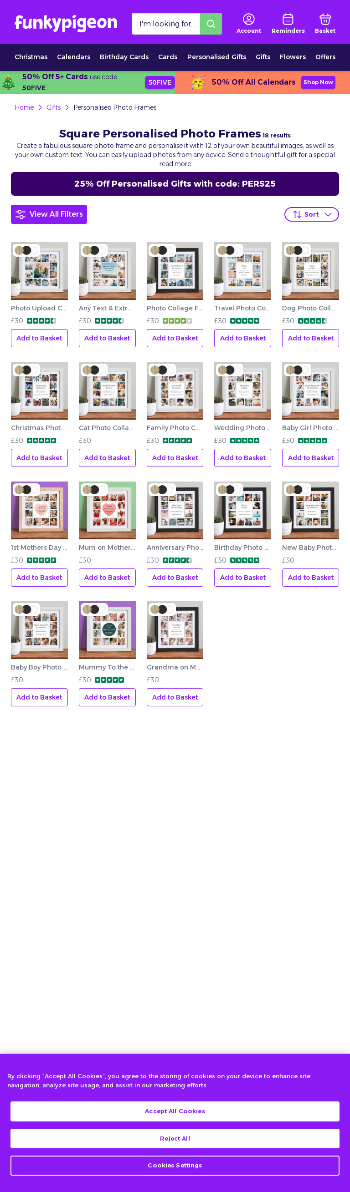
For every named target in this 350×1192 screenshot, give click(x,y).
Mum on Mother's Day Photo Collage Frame (107, 547)
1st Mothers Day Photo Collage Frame (39, 547)
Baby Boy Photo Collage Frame (39, 667)
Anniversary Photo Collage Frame (175, 547)
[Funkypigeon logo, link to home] (66, 24)
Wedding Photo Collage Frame (242, 428)
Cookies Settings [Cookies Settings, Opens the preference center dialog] (175, 1173)
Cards (167, 57)
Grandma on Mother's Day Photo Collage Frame (175, 667)
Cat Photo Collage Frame (107, 428)
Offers (325, 57)
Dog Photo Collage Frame (310, 308)
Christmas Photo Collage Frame (39, 428)
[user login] (249, 24)
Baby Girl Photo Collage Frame (310, 428)
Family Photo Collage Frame (175, 428)
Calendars (73, 57)
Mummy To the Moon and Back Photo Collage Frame (107, 667)
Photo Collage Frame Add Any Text (175, 308)
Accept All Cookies (175, 1118)
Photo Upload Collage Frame (39, 308)
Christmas (31, 57)
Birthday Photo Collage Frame (242, 547)
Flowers (293, 57)
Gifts (263, 57)
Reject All (175, 1146)
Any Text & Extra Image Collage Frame (107, 308)
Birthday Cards (124, 57)
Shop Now (318, 82)
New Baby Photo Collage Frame (310, 547)
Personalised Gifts (216, 57)
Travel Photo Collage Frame (242, 308)
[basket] (325, 24)
